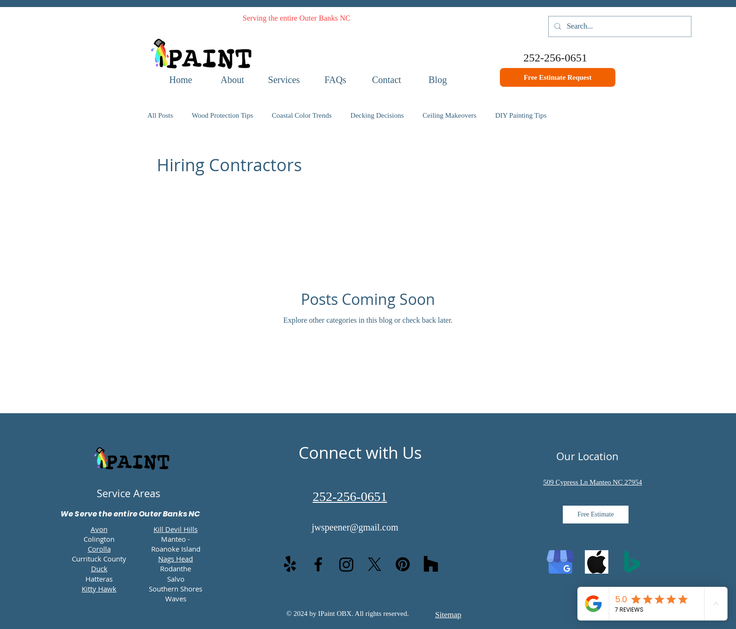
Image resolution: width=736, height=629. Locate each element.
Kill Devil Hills (175, 529)
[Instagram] (346, 564)
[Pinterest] (402, 564)
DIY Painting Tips (520, 115)
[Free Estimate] (595, 514)
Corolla (99, 548)
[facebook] (318, 564)
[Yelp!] (290, 564)
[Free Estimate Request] (557, 77)
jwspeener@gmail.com (355, 527)
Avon (99, 529)
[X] (374, 564)
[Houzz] (431, 564)
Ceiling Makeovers (449, 115)
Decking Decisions (377, 115)
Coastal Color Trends (302, 115)
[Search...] (619, 26)
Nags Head (175, 558)
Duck (99, 568)
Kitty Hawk (99, 588)
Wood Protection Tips (222, 115)
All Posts (160, 115)
